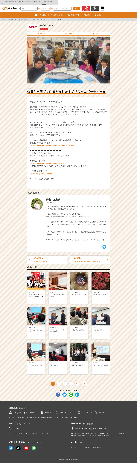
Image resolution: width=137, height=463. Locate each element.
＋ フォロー (44, 26)
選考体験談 (21, 415)
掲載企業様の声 (75, 431)
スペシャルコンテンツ (32, 415)
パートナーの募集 (90, 445)
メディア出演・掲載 (32, 431)
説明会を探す (31, 410)
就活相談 (43, 415)
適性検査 (99, 410)
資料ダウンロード (105, 431)
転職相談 (49, 415)
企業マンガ (57, 415)
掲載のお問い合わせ (99, 426)
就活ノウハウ (12, 415)
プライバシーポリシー (45, 431)
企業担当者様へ (128, 1)
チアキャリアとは (18, 426)
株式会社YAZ (12, 17)
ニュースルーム (19, 431)
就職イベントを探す (65, 410)
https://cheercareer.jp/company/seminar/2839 (47, 161)
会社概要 (11, 431)
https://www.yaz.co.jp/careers (41, 171)
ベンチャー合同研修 (118, 431)
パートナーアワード (103, 445)
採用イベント (85, 431)
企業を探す (46, 410)
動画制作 (100, 433)
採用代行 (106, 433)
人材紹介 (73, 433)
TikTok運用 (93, 433)
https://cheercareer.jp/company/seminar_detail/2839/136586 (52, 143)
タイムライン (84, 410)
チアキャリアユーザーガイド (70, 415)
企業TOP (41, 31)
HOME (3, 17)
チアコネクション (83, 433)
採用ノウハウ (95, 431)
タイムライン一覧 (23, 17)
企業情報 (68, 31)
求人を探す (15, 410)
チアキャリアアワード (77, 445)
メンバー (96, 31)
